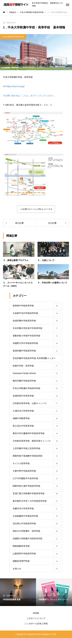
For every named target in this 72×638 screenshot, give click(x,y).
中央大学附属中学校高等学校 (13, 37)
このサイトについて (36, 618)
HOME (36, 613)
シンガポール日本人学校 (36, 623)
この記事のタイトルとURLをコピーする (36, 209)
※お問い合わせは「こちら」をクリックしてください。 (29, 95)
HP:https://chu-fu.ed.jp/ (14, 86)
